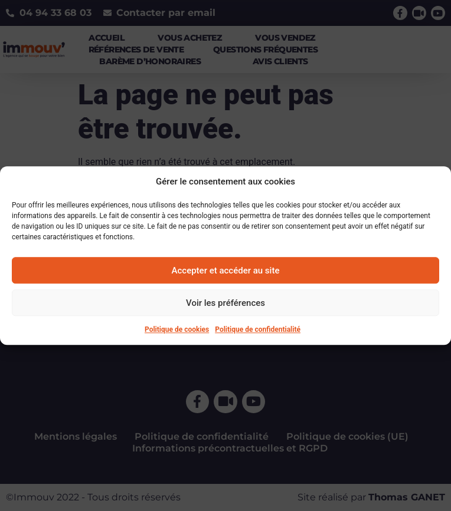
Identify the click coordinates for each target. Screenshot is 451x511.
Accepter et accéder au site (226, 270)
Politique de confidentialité (257, 329)
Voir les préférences (225, 303)
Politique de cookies (177, 329)
